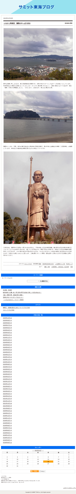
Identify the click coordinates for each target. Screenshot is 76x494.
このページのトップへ (69, 488)
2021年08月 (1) (7, 408)
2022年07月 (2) (7, 389)
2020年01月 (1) (7, 413)
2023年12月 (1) (7, 357)
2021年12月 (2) (7, 398)
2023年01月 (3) (7, 379)
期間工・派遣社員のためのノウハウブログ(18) (16, 307)
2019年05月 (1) (7, 433)
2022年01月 (38, 450)
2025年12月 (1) (7, 318)
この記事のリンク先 (60, 263)
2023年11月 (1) (7, 359)
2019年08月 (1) (7, 425)
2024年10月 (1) (7, 340)
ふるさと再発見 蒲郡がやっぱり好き (17, 23)
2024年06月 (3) (7, 345)
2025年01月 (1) (7, 335)
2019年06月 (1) (7, 430)
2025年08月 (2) (7, 323)
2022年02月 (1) (7, 393)
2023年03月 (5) (7, 374)
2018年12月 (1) (7, 435)
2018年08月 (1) (7, 442)
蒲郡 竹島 (47, 266)
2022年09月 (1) (7, 386)
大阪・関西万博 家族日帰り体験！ (13, 295)
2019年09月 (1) (7, 423)
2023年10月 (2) (7, 362)
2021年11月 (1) (7, 401)
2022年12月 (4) (7, 381)
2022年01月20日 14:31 (48, 263)
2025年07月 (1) (7, 325)
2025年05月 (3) (7, 327)
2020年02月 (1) (7, 410)
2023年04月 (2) (7, 371)
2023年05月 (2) (7, 369)
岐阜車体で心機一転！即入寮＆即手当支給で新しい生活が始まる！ (22, 292)
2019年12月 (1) (7, 415)
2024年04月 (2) (7, 347)
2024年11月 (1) (7, 337)
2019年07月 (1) (7, 428)
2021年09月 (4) (7, 406)
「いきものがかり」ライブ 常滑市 (13, 300)
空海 (71, 266)
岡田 (40, 263)
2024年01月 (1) (7, 354)
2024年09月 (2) (7, 342)
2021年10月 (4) (7, 403)
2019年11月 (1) (7, 418)
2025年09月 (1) (7, 320)
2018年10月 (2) (7, 437)
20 (48, 461)
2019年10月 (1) (7, 420)
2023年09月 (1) (7, 364)
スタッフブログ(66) (8, 310)
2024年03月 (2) (7, 349)
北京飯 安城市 (7, 290)
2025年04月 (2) (7, 330)
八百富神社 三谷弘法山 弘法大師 (60, 266)
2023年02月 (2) (7, 376)
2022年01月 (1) (7, 396)
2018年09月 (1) (7, 440)
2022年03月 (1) (7, 391)
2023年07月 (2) (7, 367)
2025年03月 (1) (7, 332)
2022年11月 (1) (7, 384)
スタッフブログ (28, 263)
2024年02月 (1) (7, 352)
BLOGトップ (69, 263)
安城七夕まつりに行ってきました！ (13, 297)
